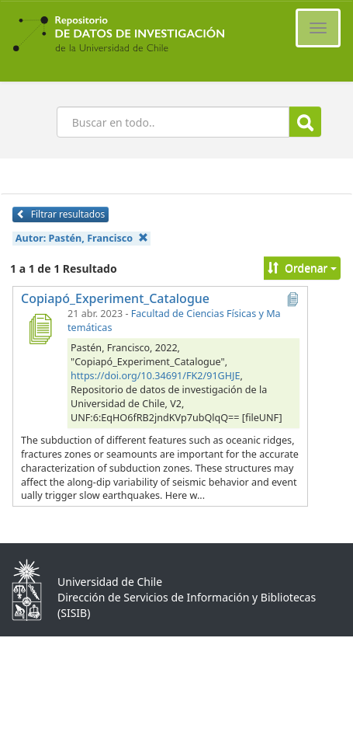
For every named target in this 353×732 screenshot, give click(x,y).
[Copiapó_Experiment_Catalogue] (39, 328)
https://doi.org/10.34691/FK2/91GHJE (156, 375)
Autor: (82, 238)
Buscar (305, 122)
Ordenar (302, 267)
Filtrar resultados (60, 214)
